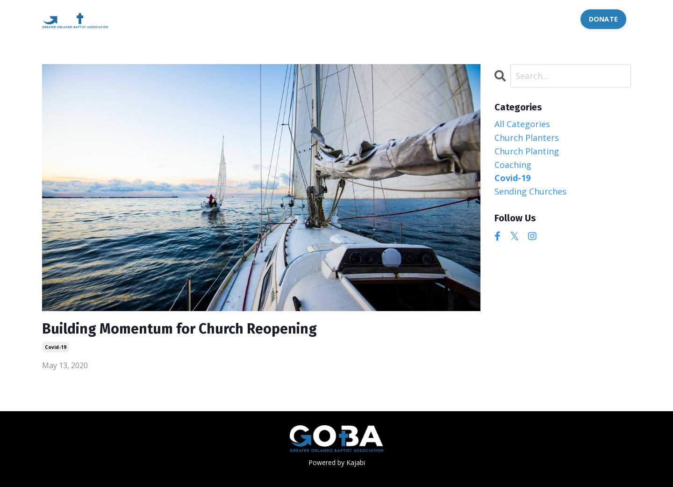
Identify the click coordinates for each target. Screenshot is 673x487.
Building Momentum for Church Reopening (179, 328)
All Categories (522, 124)
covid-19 (55, 347)
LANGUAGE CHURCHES (391, 19)
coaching (512, 164)
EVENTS (318, 19)
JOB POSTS (470, 19)
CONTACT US (542, 19)
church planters (526, 137)
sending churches (530, 191)
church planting (526, 151)
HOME (168, 19)
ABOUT (211, 19)
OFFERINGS (264, 19)
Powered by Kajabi (336, 462)
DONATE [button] (603, 19)
